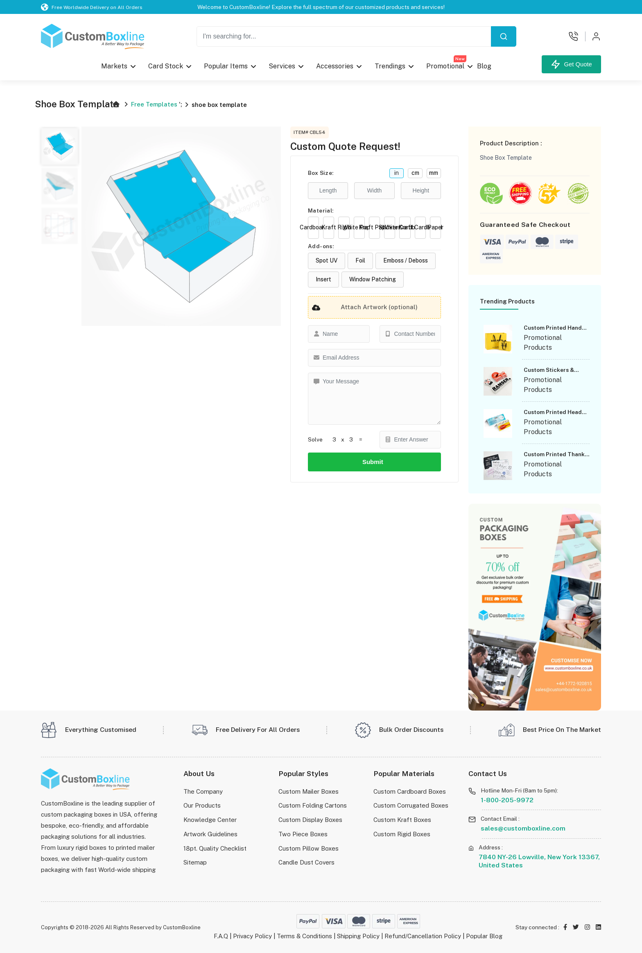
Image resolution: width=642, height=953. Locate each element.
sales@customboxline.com (523, 828)
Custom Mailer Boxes (308, 791)
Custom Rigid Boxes (401, 834)
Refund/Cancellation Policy (422, 936)
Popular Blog (484, 936)
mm (433, 173)
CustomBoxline (182, 927)
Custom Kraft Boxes (402, 819)
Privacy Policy (252, 936)
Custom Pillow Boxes (308, 848)
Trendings (389, 66)
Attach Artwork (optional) (363, 307)
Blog (484, 66)
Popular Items (226, 66)
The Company (203, 791)
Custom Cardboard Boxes (409, 791)
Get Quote (571, 64)
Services (282, 66)
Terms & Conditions (304, 936)
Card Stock (165, 66)
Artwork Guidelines (210, 834)
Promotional (446, 64)
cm (415, 173)
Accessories (334, 66)
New (459, 58)
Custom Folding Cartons (312, 805)
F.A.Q (221, 936)
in (396, 173)
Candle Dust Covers (306, 862)
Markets (114, 66)
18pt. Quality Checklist (214, 848)
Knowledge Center (210, 819)
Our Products (202, 805)
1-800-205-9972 (507, 800)
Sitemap (195, 862)
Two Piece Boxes (303, 834)
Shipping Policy (358, 936)
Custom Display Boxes (310, 819)
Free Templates (154, 104)
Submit (374, 461)
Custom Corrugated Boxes (410, 805)
